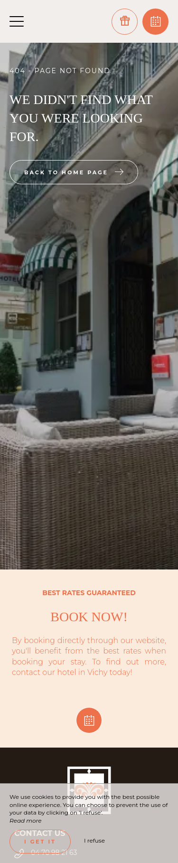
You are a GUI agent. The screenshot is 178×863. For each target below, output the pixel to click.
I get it (40, 841)
